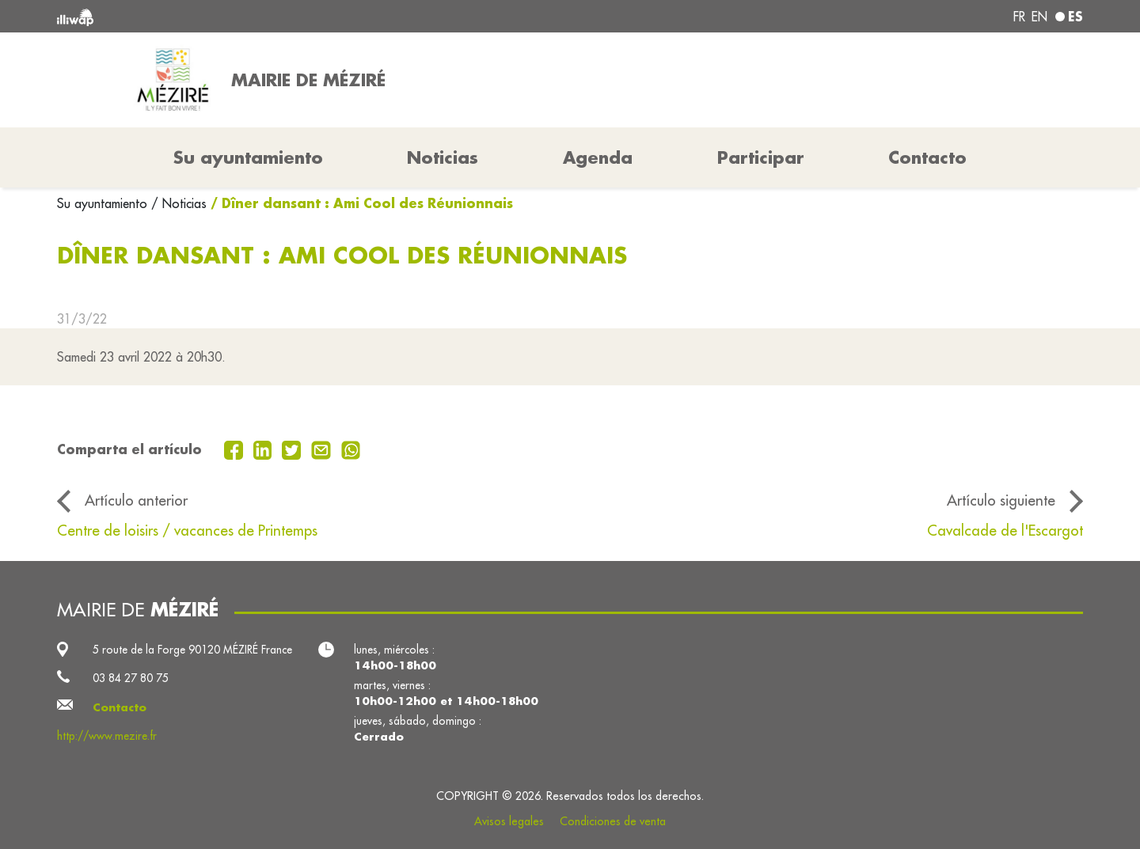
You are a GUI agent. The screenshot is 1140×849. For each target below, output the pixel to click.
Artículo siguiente (1001, 500)
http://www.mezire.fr (107, 736)
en (1039, 17)
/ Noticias (179, 203)
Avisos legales (509, 821)
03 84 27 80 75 (131, 678)
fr (1019, 17)
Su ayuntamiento (104, 203)
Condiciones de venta (613, 821)
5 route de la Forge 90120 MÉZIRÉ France (192, 649)
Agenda (598, 157)
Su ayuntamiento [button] (248, 157)
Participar (760, 157)
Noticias (442, 157)
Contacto (927, 157)
